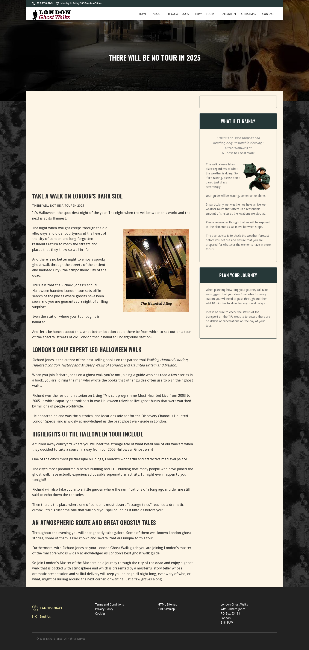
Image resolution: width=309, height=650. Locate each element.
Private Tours (205, 13)
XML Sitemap (166, 609)
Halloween (228, 13)
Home (143, 13)
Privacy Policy (104, 609)
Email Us (45, 616)
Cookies (100, 613)
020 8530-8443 (45, 3)
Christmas (248, 13)
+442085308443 (51, 608)
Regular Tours (178, 13)
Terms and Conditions (109, 604)
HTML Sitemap (167, 604)
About (157, 13)
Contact (268, 13)
